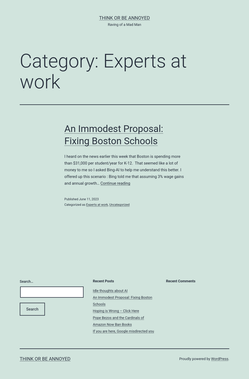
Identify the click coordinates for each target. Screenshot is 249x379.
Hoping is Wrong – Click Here (116, 311)
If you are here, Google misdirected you (123, 331)
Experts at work (97, 205)
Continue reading (115, 183)
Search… (26, 281)
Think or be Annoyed (124, 18)
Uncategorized (119, 205)
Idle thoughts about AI (110, 291)
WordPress (219, 359)
